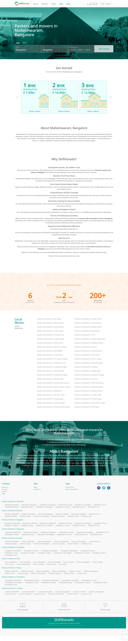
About (35, 4)
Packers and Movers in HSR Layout (50, 336)
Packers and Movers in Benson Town (51, 400)
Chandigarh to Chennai (87, 556)
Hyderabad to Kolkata (12, 540)
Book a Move (35, 117)
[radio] (18, 49)
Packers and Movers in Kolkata (12, 573)
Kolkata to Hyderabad (59, 577)
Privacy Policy (69, 493)
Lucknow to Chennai (79, 597)
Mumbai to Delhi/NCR (12, 519)
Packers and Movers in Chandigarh (13, 553)
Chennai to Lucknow (58, 549)
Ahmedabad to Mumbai (31, 586)
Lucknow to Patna (72, 599)
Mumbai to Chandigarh (78, 519)
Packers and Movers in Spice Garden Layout (54, 392)
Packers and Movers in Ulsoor (85, 352)
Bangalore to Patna (79, 531)
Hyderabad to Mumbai (30, 538)
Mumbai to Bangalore (29, 519)
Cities (53, 4)
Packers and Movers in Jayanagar (87, 336)
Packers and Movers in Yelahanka (49, 360)
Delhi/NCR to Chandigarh (83, 510)
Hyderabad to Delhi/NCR (13, 538)
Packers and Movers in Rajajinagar (87, 376)
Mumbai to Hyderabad (45, 519)
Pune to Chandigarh (83, 568)
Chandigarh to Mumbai (31, 556)
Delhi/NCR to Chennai (65, 510)
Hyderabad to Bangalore (48, 538)
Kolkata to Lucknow (55, 579)
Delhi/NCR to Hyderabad (47, 510)
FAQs (61, 4)
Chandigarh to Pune (11, 558)
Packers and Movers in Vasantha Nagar (89, 380)
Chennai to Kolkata (11, 549)
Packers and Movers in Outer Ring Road (89, 344)
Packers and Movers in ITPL (84, 340)
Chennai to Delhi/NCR (12, 547)
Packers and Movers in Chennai (12, 544)
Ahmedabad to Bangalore (50, 586)
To (43, 53)
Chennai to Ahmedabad (41, 549)
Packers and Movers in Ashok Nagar (88, 404)
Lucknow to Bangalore (45, 597)
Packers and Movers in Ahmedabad (13, 582)
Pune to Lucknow (38, 570)
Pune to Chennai (68, 568)
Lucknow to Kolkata (25, 599)
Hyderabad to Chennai (66, 538)
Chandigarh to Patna (99, 558)
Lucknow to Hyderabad (62, 597)
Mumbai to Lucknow (58, 522)
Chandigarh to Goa (11, 560)
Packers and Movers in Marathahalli (50, 376)
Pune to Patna (51, 570)
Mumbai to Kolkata (11, 522)
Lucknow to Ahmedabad (56, 599)
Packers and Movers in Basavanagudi (88, 392)
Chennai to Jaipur (25, 549)
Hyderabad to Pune (102, 538)
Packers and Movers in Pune (11, 564)
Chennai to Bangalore (44, 547)
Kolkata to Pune (10, 579)
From (17, 53)
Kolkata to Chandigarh (91, 577)
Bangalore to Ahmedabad (44, 531)
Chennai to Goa (86, 549)
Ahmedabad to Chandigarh (13, 588)
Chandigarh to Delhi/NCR (13, 556)
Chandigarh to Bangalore (50, 556)
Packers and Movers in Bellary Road (88, 332)
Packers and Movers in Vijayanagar (50, 404)
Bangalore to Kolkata (11, 531)
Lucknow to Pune (10, 599)
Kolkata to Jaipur (23, 579)
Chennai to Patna (73, 549)
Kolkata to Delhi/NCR (11, 577)
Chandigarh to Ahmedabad (62, 558)
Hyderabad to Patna (81, 540)
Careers (4, 497)
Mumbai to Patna (73, 522)
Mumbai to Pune (94, 519)
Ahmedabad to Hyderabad (70, 586)
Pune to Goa (63, 570)
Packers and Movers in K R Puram (87, 360)
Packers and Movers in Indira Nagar (50, 344)
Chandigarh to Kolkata (28, 558)
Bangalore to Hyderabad (47, 529)
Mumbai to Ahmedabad (41, 522)
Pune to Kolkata (98, 568)
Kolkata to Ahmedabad (38, 579)
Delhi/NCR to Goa (93, 513)
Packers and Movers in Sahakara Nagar (52, 372)
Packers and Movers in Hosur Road (87, 328)
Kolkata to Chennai (75, 577)
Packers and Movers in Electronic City (51, 368)
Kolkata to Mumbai (27, 577)
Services (44, 4)
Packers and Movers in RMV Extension (89, 388)
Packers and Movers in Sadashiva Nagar (52, 380)
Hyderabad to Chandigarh (85, 538)
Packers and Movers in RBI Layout (50, 348)
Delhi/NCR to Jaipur (27, 513)
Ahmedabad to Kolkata (48, 588)
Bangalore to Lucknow (63, 531)
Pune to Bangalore (39, 568)
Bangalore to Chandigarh (83, 529)
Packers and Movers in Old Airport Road (89, 408)
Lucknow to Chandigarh (96, 597)
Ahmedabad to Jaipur (65, 588)
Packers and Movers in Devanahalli (50, 332)
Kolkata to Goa (82, 579)
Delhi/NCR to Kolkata (11, 513)
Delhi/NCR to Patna (79, 513)
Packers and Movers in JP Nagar (49, 324)
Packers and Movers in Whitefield (49, 356)
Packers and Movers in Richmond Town (52, 352)
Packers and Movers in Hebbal (86, 372)
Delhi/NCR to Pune (100, 510)
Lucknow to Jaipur (40, 599)
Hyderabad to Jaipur (28, 540)
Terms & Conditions (71, 495)
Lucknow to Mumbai (28, 597)
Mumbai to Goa (86, 522)
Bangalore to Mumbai (30, 529)
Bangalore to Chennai (65, 529)
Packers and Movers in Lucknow (12, 594)
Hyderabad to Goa (96, 540)
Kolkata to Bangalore (42, 577)
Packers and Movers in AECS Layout (88, 364)
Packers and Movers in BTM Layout (50, 328)
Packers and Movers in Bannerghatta (88, 368)
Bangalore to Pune (100, 529)
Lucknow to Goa (86, 599)
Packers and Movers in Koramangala (51, 408)
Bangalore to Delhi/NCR (12, 529)
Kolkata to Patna (69, 579)
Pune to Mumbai (25, 568)
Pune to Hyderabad (54, 568)
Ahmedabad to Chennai (89, 586)
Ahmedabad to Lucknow (83, 588)
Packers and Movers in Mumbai (12, 516)
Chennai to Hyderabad (61, 547)
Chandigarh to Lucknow (82, 558)
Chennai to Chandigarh (78, 547)
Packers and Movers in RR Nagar (86, 412)
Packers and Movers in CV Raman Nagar (52, 364)
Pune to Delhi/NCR (11, 568)
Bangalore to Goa (93, 531)
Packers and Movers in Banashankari (88, 396)
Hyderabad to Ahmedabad (45, 540)
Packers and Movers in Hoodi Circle (50, 340)
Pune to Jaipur (9, 570)
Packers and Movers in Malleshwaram (88, 348)
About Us (5, 493)
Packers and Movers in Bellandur (49, 396)
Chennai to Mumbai (28, 547)
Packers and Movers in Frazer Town (87, 324)
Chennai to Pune (94, 547)
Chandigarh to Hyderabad (69, 556)
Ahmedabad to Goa (11, 590)
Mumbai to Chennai (62, 519)
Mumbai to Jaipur (25, 522)
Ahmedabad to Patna (100, 588)
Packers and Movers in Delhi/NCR (12, 507)
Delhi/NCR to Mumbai (12, 510)
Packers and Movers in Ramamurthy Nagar (53, 412)
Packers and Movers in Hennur (86, 384)
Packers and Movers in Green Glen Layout (53, 388)
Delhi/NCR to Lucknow (63, 513)
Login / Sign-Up (106, 4)
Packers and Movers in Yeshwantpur (88, 356)
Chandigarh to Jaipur (44, 558)
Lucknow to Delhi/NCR (12, 597)
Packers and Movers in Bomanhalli (50, 384)
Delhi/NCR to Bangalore (29, 510)
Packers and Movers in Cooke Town (87, 400)
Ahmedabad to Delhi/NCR (13, 586)
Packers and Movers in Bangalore (12, 525)
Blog (68, 4)
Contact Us (37, 495)
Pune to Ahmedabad (23, 570)
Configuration (73, 53)
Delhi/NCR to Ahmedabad (44, 513)
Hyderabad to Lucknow (64, 540)
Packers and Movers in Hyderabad (13, 534)
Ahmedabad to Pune (31, 588)
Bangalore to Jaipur (27, 531)
